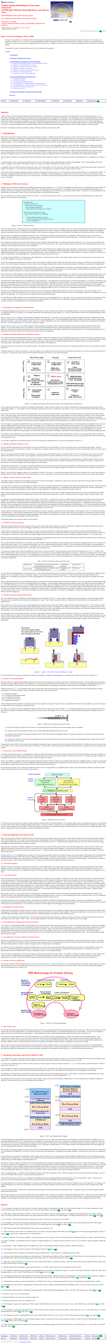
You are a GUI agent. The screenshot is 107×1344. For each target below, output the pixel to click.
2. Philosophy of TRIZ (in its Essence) (20, 58)
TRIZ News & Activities (51, 1335)
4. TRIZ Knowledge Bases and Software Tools (22, 76)
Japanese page (93, 100)
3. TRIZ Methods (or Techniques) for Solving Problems (25, 61)
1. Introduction (13, 55)
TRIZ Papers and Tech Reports (75, 1335)
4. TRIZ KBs (55, 100)
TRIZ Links (42, 1335)
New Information (14, 1335)
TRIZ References (34, 1335)
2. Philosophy (27, 100)
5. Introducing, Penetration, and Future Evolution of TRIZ (25, 91)
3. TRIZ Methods (41, 100)
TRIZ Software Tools (63, 1335)
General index (4, 1335)
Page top (3, 100)
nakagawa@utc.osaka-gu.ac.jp (26, 1341)
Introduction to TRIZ (23, 1335)
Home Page (3, 1338)
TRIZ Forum (88, 1335)
